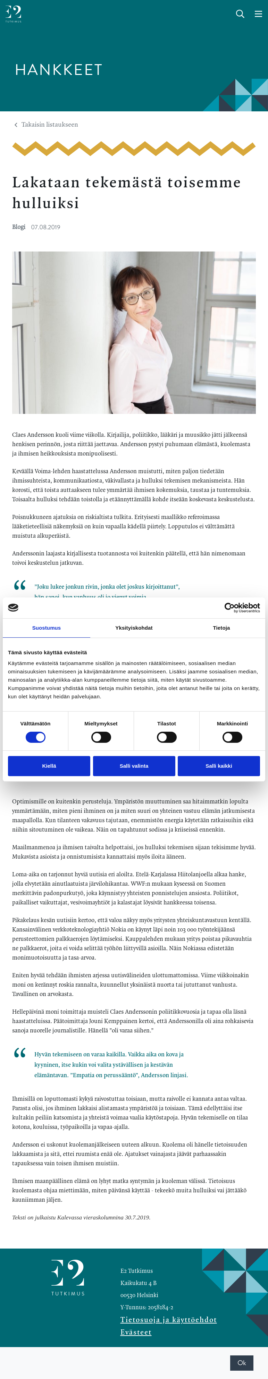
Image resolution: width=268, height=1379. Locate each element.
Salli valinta (134, 766)
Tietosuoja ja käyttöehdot (168, 1320)
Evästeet (136, 1332)
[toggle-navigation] (258, 14)
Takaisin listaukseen (46, 124)
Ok (241, 1363)
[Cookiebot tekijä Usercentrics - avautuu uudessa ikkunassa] (229, 608)
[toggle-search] (240, 14)
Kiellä (49, 766)
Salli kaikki (219, 766)
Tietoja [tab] (221, 628)
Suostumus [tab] (46, 628)
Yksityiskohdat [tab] (133, 628)
